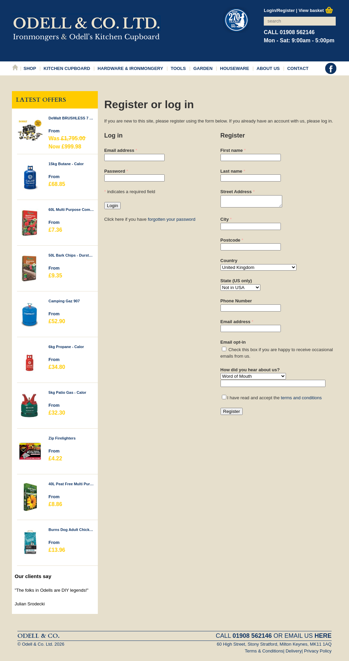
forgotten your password (171, 219)
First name (232, 150)
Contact (298, 68)
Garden (202, 68)
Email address (119, 150)
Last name (231, 171)
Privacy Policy (318, 650)
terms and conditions (301, 399)
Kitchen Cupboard (67, 68)
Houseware (234, 68)
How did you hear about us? (250, 371)
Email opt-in (233, 344)
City (225, 221)
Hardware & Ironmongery (130, 68)
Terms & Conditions (264, 650)
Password (114, 171)
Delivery (294, 650)
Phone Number (236, 302)
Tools (178, 68)
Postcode (231, 242)
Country (229, 262)
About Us (268, 68)
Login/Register (279, 10)
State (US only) (236, 282)
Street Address (236, 191)
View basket (316, 10)
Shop (30, 68)
